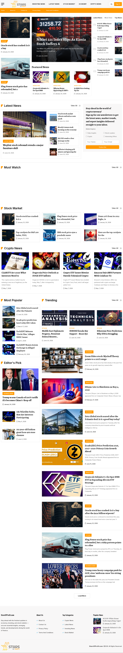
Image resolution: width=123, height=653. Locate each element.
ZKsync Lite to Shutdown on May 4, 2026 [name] (102, 388)
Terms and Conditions (52, 10)
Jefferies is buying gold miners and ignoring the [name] (67, 150)
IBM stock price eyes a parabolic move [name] (67, 234)
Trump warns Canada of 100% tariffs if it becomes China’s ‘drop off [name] (20, 399)
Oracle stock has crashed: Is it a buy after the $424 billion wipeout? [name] (102, 512)
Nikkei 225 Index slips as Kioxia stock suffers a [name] (61, 41)
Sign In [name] (118, 4)
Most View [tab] (108, 18)
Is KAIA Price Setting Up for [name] (82, 89)
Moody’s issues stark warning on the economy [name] (67, 128)
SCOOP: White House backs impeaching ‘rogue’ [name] (104, 26)
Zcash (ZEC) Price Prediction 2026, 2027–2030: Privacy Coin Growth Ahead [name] (102, 448)
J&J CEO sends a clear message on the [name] (66, 139)
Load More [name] (82, 596)
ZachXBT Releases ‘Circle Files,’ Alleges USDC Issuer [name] (25, 334)
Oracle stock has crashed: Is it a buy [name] (15, 47)
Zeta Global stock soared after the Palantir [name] (27, 309)
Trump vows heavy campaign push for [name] (103, 71)
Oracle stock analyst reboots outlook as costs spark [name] (67, 116)
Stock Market (69, 4)
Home (3, 10)
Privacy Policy (36, 10)
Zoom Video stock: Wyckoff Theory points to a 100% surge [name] (102, 358)
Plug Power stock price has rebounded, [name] (105, 60)
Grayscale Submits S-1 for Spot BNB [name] (41, 89)
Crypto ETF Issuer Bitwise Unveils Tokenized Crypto (76, 274)
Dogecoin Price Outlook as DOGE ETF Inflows (45, 274)
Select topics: (91, 129)
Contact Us (24, 10)
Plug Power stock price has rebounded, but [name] (67, 218)
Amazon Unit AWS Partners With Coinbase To (107, 274)
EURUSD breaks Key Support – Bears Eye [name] (78, 332)
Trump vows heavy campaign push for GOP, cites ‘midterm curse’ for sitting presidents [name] (103, 573)
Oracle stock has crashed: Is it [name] (102, 49)
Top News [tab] (118, 18)
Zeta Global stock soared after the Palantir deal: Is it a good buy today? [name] (102, 418)
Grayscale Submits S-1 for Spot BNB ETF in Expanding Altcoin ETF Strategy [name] (102, 479)
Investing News (38, 4)
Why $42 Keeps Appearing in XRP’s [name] (60, 89)
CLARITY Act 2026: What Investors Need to (14, 274)
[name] (18, 4)
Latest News (54, 4)
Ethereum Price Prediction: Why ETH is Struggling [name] (109, 332)
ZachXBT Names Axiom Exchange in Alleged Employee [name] (27, 347)
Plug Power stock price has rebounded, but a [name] (14, 88)
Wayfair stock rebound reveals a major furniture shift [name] (23, 146)
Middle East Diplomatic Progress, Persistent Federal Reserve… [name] (53, 334)
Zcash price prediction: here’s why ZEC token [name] (26, 321)
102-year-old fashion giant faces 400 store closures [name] (25, 432)
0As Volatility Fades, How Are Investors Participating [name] (25, 414)
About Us (12, 10)
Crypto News (95, 4)
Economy (83, 4)
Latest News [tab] (97, 18)
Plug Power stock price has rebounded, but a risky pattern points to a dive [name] (103, 542)
